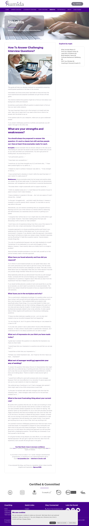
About (69, 9)
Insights (52, 9)
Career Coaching (16, 9)
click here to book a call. (38, 458)
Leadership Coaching (29, 9)
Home (7, 9)
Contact (77, 3)
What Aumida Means (68, 49)
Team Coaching (43, 9)
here (14, 448)
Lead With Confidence (68, 53)
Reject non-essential (61, 522)
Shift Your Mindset (67, 61)
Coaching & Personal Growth (70, 63)
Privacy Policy (26, 519)
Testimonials (61, 9)
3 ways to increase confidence (35, 447)
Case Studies (77, 9)
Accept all (52, 522)
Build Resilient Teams (68, 55)
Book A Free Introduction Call (54, 508)
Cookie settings (72, 522)
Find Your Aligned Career (69, 51)
